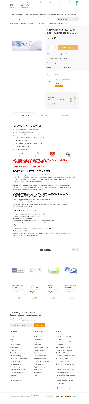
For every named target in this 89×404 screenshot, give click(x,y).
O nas (12, 336)
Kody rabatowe (39, 364)
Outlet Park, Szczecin (63, 383)
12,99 (36, 156)
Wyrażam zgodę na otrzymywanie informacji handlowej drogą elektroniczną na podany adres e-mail (31, 319)
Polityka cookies (39, 350)
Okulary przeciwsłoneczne (47, 14)
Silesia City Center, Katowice (65, 364)
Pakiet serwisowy (16, 378)
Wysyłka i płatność (40, 353)
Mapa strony (38, 372)
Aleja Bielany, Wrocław (63, 347)
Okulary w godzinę (16, 381)
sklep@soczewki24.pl (65, 342)
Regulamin (37, 345)
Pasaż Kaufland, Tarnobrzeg (65, 375)
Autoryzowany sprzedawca (19, 367)
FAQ (35, 375)
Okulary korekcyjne (32, 14)
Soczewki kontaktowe (17, 14)
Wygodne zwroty (39, 367)
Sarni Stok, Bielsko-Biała (64, 367)
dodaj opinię (67, 67)
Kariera (12, 342)
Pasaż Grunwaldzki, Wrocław (65, 356)
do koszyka (58, 86)
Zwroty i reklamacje (40, 358)
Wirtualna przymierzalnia (18, 370)
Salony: (60, 345)
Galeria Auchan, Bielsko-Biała (65, 370)
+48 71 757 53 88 (63, 339)
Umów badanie (16, 20)
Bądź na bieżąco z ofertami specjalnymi (25, 313)
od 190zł (68, 156)
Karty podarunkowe (16, 364)
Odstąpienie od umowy (41, 361)
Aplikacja (13, 375)
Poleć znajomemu (53, 63)
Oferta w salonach (71, 14)
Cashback (53, 54)
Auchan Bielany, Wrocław (64, 350)
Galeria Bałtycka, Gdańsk (64, 381)
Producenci (14, 347)
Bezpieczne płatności (41, 356)
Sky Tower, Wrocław (62, 353)
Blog (11, 339)
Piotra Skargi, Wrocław (63, 361)
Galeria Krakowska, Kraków (64, 372)
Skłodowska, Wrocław (63, 358)
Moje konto (38, 336)
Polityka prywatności (41, 347)
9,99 (20, 156)
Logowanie (37, 342)
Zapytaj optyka (39, 370)
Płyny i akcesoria (15, 361)
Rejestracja (38, 339)
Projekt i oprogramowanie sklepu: (21, 399)
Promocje (60, 14)
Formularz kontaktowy (63, 336)
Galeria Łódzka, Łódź (63, 378)
